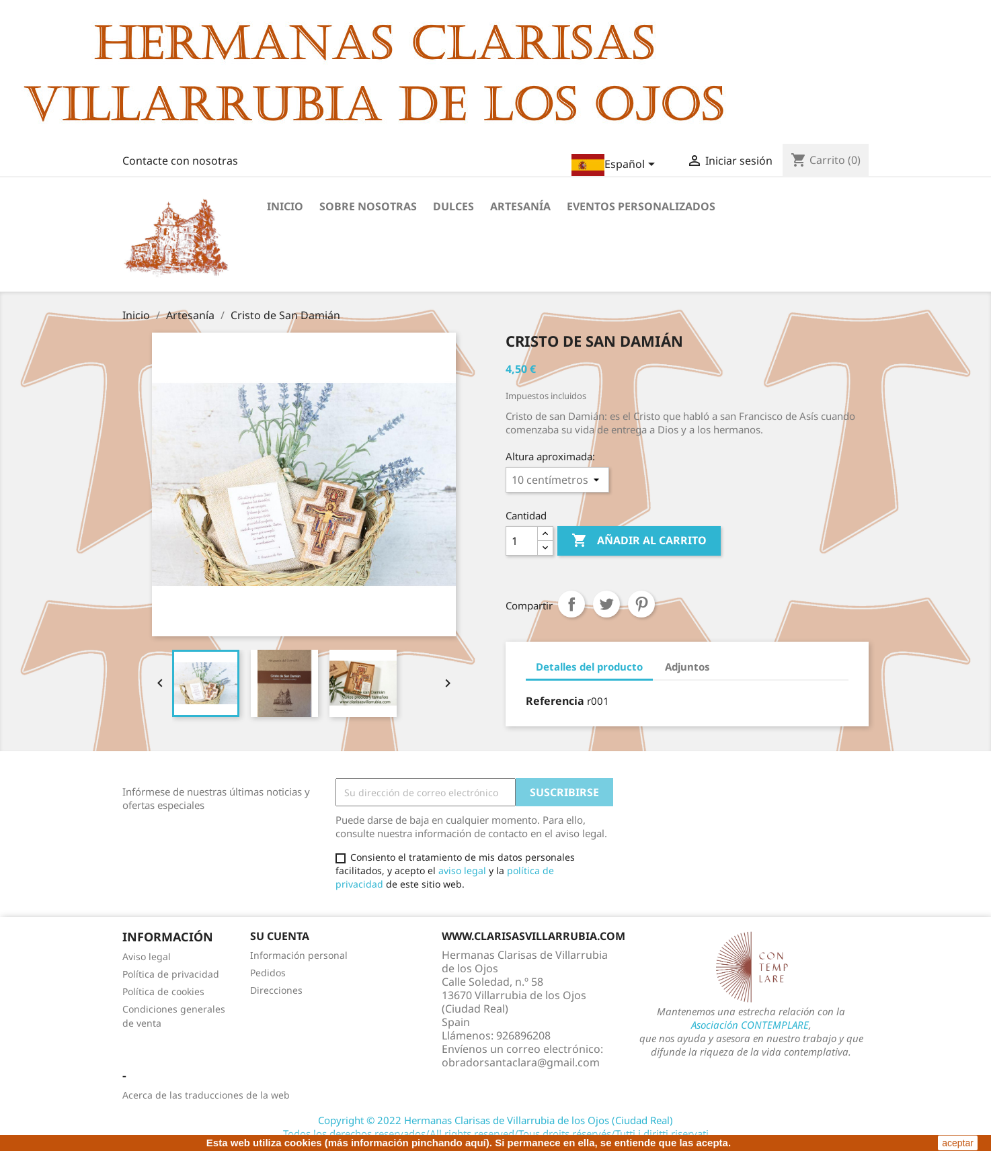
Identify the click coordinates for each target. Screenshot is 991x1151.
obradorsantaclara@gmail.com (521, 1062)
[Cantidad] (522, 541)
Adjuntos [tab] (687, 666)
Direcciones (276, 990)
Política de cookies (163, 991)
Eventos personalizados (641, 206)
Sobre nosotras (368, 206)
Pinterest (641, 604)
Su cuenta (279, 936)
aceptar (958, 1143)
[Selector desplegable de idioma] (615, 165)
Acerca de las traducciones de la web (206, 1095)
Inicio (285, 206)
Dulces (453, 206)
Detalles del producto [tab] (589, 666)
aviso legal (462, 870)
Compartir (571, 604)
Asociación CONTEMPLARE (750, 1024)
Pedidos (268, 972)
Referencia (555, 701)
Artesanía (520, 206)
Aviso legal (146, 956)
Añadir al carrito (639, 541)
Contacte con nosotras (180, 160)
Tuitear (606, 604)
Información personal (299, 955)
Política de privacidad (170, 974)
